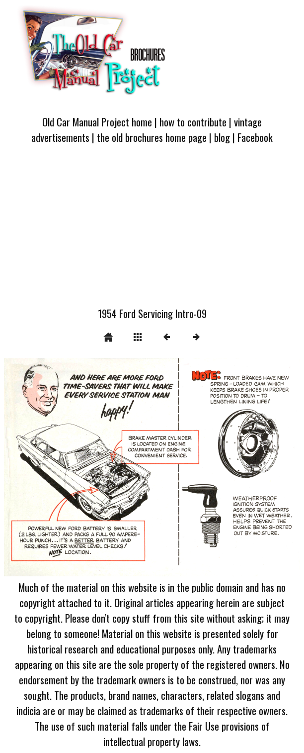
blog (222, 137)
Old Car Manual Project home (97, 121)
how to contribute (193, 121)
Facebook (255, 137)
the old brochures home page (152, 137)
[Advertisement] (152, 231)
